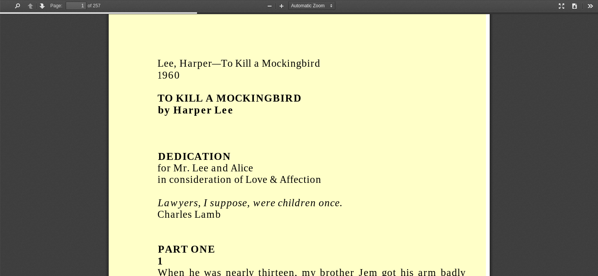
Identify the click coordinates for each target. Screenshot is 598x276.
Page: (56, 5)
